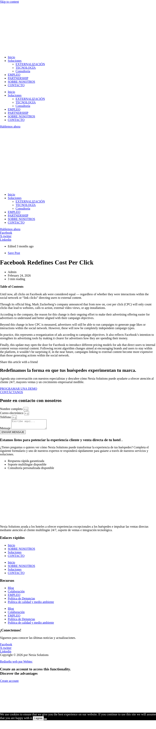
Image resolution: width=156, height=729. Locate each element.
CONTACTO (16, 85)
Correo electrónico (12, 413)
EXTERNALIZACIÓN (30, 64)
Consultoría (23, 71)
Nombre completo (11, 409)
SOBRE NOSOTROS (21, 81)
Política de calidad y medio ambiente (31, 603)
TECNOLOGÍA (26, 67)
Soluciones (14, 60)
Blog (11, 589)
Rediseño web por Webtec (16, 663)
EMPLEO (14, 74)
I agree (38, 719)
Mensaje (5, 430)
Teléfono (6, 417)
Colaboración (16, 593)
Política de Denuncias (21, 600)
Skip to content (9, 1)
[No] (45, 720)
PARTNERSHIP (18, 78)
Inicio (11, 57)
